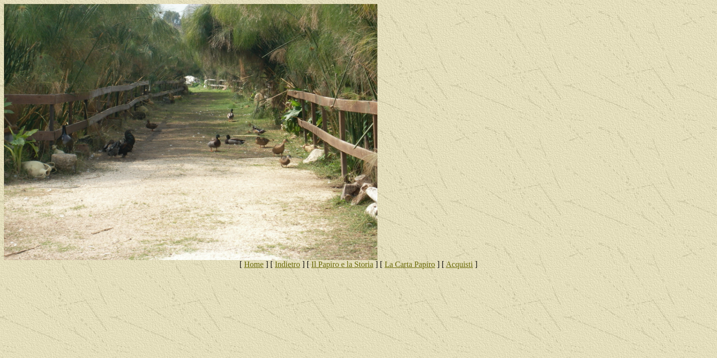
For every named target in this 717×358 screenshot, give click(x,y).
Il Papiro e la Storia (342, 264)
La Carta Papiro (409, 264)
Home (253, 264)
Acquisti (459, 264)
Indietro (287, 264)
